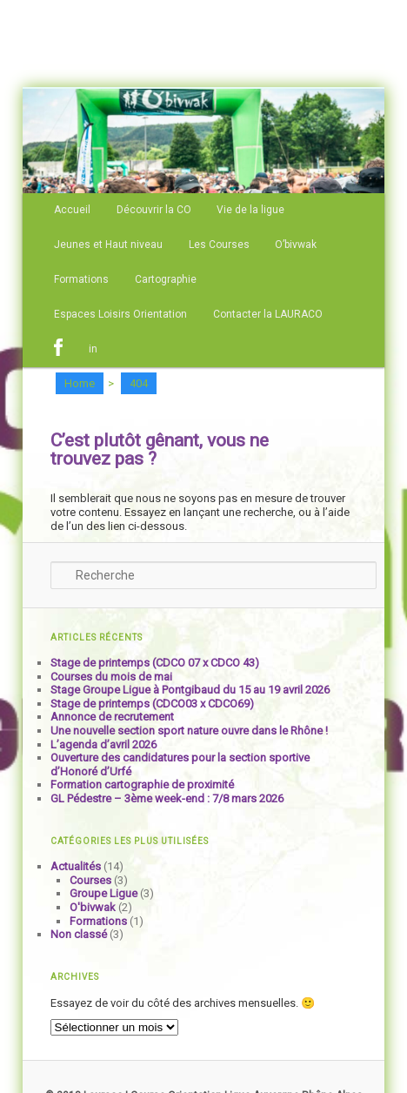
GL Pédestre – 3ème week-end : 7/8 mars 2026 (167, 798)
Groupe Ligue (103, 893)
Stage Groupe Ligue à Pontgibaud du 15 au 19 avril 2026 (190, 689)
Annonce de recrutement (112, 716)
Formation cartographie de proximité (142, 784)
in (93, 349)
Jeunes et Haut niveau (108, 244)
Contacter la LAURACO (268, 314)
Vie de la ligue (250, 210)
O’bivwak (296, 244)
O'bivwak (93, 907)
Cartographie (166, 279)
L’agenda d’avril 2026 (103, 744)
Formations (81, 279)
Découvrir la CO (154, 210)
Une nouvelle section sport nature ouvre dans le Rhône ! (189, 730)
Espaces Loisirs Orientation (120, 314)
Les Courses (219, 244)
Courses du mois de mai (111, 676)
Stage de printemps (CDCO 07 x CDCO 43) (154, 662)
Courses (90, 880)
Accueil (72, 210)
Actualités (75, 866)
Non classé (78, 934)
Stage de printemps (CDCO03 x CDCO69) (152, 703)
